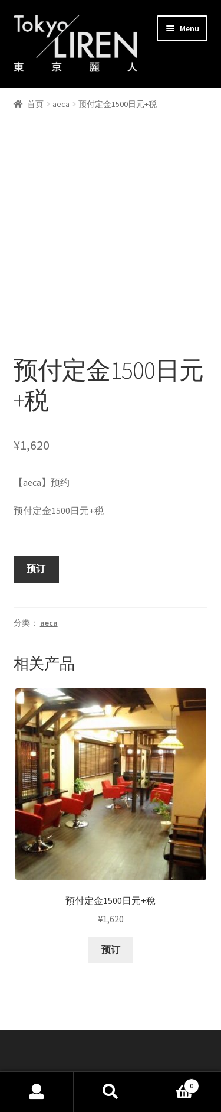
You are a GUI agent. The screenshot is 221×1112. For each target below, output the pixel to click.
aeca (61, 104)
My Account (37, 1092)
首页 (35, 104)
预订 (36, 520)
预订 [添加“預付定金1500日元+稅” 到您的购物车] (110, 900)
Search (110, 1092)
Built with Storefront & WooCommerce (92, 1044)
